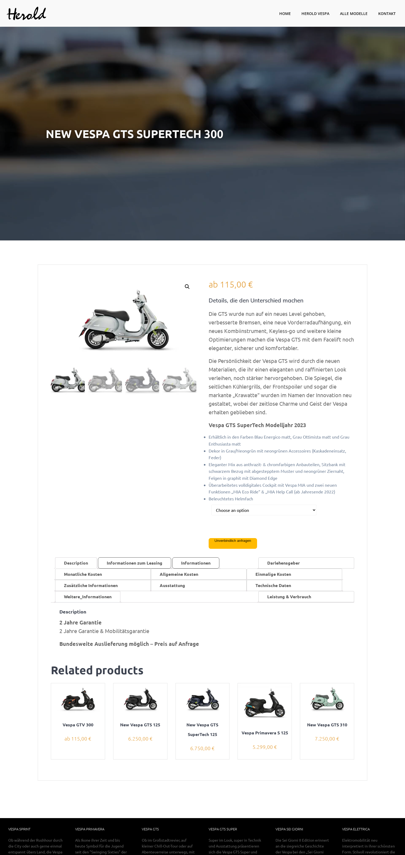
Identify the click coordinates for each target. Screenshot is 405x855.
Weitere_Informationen (88, 596)
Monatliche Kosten (83, 574)
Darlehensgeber (283, 563)
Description (76, 563)
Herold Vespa (315, 13)
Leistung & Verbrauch (289, 596)
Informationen (196, 563)
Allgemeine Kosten (179, 574)
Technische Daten (273, 585)
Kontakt (387, 13)
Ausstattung (172, 585)
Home (285, 13)
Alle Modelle (354, 13)
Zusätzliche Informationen (91, 585)
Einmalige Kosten (273, 574)
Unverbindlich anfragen (233, 541)
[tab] (76, 563)
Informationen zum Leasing (134, 563)
